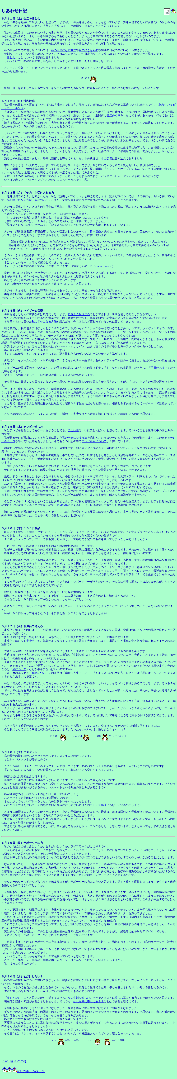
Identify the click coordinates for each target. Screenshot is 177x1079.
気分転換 (62, 504)
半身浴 (30, 640)
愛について (19, 669)
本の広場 (106, 158)
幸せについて (40, 672)
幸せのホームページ (23, 1071)
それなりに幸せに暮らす (88, 1001)
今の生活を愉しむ (79, 997)
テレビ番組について (94, 441)
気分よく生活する (79, 314)
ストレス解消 (98, 805)
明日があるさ (159, 367)
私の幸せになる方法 (63, 50)
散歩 (162, 104)
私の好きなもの (88, 50)
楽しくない (14, 997)
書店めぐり (113, 115)
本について (41, 199)
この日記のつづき (14, 1061)
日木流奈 (95, 231)
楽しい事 (73, 430)
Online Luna (102, 266)
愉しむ (11, 57)
